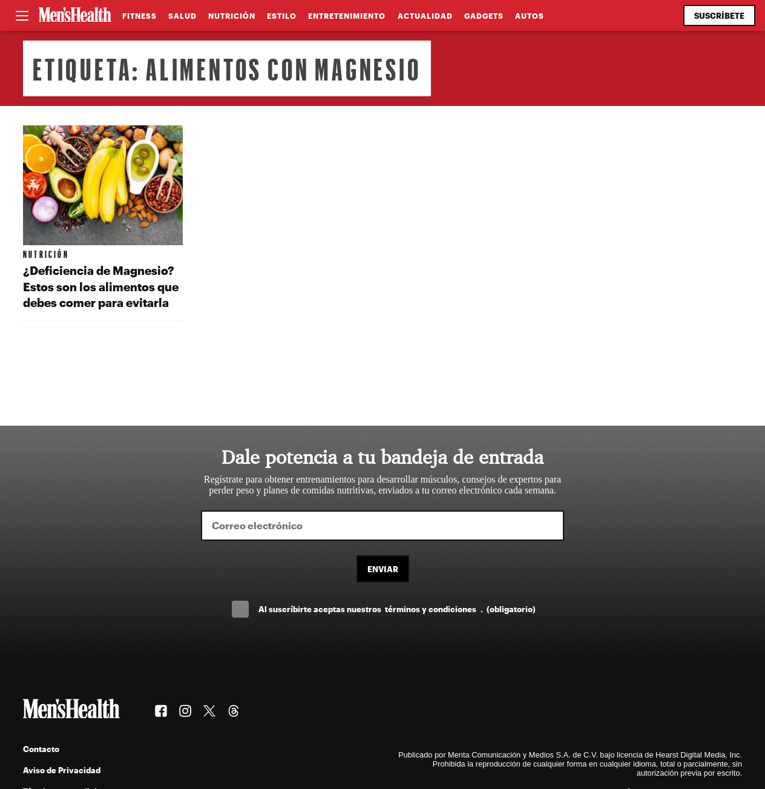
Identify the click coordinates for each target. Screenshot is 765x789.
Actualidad (425, 16)
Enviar (382, 568)
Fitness (139, 16)
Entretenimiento (347, 16)
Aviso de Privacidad (61, 769)
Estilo (282, 16)
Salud (182, 16)
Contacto (41, 748)
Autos (529, 16)
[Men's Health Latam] (75, 15)
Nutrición (231, 16)
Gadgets (484, 16)
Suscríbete (719, 15)
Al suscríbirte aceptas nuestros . (397, 608)
